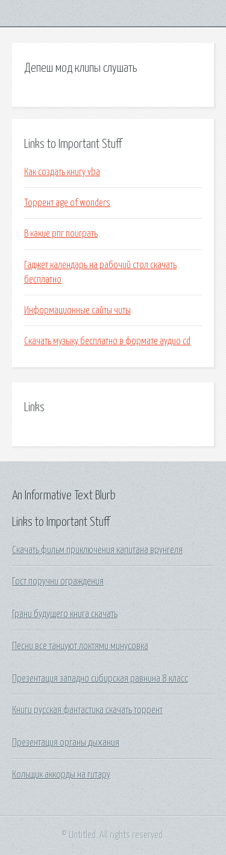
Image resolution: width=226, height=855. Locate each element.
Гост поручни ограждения (58, 581)
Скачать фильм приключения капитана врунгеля (97, 550)
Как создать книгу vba (62, 172)
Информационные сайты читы (77, 310)
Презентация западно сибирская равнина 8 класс (100, 679)
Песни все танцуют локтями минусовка (80, 646)
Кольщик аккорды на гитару (61, 775)
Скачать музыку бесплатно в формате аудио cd (107, 341)
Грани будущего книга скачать (65, 614)
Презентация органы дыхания (65, 743)
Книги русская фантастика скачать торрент (87, 710)
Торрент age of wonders (67, 203)
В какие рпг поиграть (61, 234)
